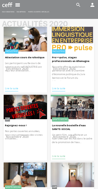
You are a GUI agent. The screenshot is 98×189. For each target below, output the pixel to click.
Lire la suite (11, 88)
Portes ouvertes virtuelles (38, 12)
